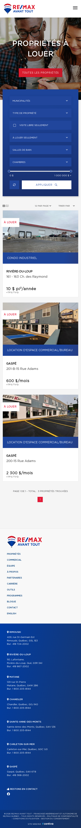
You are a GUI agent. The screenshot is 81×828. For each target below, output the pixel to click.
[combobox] (40, 100)
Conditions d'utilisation (26, 819)
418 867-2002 (20, 666)
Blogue (11, 602)
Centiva (47, 824)
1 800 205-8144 (21, 689)
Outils (11, 590)
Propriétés (14, 554)
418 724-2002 (20, 644)
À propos (12, 572)
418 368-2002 (20, 775)
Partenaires (14, 578)
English (11, 614)
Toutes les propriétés (40, 73)
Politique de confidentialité (62, 816)
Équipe (11, 566)
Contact (12, 608)
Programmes (14, 596)
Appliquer (46, 185)
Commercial (14, 560)
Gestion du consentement (55, 819)
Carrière (12, 584)
